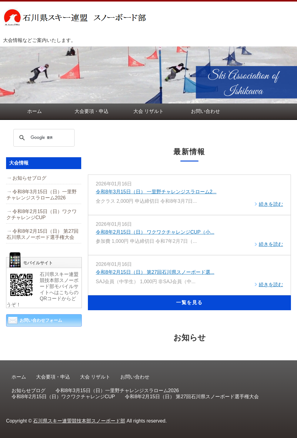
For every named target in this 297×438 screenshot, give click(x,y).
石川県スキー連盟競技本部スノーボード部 (79, 420)
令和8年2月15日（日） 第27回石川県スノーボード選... (155, 272)
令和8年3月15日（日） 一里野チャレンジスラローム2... (156, 191)
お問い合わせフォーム (41, 320)
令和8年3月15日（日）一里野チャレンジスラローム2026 (41, 194)
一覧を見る (189, 302)
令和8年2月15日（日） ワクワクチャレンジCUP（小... (155, 232)
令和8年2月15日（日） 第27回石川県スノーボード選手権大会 (42, 234)
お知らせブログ (29, 178)
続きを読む (271, 204)
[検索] (43, 137)
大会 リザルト (148, 111)
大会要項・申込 (91, 111)
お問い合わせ (205, 111)
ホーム (34, 111)
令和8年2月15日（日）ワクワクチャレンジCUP (41, 214)
